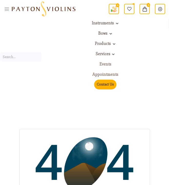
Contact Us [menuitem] (105, 84)
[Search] (39, 56)
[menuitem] (105, 64)
